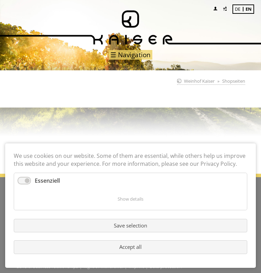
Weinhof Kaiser (199, 81)
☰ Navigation (130, 54)
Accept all (130, 246)
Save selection (130, 225)
